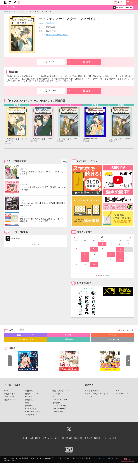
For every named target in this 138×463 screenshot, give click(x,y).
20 (85, 260)
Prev (74, 238)
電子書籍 (69, 340)
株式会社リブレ (91, 391)
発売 (120, 2)
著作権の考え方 (74, 438)
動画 (27, 403)
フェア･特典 (9, 397)
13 (85, 255)
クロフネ (88, 397)
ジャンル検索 (30, 409)
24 (120, 260)
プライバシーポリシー (107, 458)
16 (111, 255)
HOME (7, 391)
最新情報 (29, 391)
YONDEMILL (121, 394)
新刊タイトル (9, 394)
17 (120, 255)
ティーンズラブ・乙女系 (95, 394)
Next (130, 238)
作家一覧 (29, 406)
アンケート (53, 62)
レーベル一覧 (58, 412)
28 (94, 265)
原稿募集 (29, 400)
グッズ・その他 (112, 340)
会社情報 (31, 438)
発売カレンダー (103, 276)
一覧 (64, 161)
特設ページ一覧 (10, 400)
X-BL (118, 391)
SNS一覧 (36, 245)
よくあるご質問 (94, 438)
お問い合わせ (113, 438)
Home (6, 11)
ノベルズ (112, 335)
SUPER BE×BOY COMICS (57, 35)
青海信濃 (50, 23)
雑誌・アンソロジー (25, 335)
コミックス (15, 11)
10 (120, 249)
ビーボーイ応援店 (32, 412)
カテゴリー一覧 (127, 331)
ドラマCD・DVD (25, 340)
